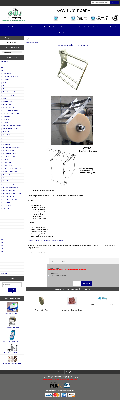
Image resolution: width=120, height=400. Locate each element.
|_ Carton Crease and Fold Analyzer (12, 92)
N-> (2, 242)
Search (12, 278)
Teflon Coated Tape (41, 310)
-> (2, 70)
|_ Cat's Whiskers (6, 101)
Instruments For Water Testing (12, 336)
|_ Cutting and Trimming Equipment (11, 193)
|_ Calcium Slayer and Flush (9, 76)
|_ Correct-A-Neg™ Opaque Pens (11, 168)
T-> (2, 261)
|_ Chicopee (4, 122)
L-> (2, 236)
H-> (2, 224)
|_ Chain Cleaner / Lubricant (9, 110)
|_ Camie (4, 86)
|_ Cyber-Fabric (5, 208)
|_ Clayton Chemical (7, 132)
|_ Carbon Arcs (5, 89)
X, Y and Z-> (4, 273)
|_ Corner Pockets (6, 165)
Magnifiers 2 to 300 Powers (12, 349)
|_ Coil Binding (5, 144)
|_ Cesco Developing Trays (9, 107)
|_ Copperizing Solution (8, 156)
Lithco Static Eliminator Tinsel (72, 310)
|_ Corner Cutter (6, 162)
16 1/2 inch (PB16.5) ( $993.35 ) (58, 275)
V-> (2, 267)
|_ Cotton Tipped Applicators (9, 187)
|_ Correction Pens (6, 175)
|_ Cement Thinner (6, 104)
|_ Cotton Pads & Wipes (8, 184)
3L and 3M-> (4, 61)
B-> (2, 67)
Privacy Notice (70, 372)
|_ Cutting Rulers (6, 202)
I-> (1, 227)
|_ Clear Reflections (7, 138)
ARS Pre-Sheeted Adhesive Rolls (102, 305)
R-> (2, 254)
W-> (2, 270)
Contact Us (79, 372)
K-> (2, 233)
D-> (2, 211)
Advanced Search (12, 293)
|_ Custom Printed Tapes (8, 190)
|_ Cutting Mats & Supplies (9, 199)
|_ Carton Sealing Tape (8, 95)
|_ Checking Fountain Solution (10, 113)
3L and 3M (11, 27)
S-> (2, 258)
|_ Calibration (5, 79)
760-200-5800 (103, 17)
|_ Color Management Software (10, 147)
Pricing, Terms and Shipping (55, 372)
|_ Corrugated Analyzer (8, 178)
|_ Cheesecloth (5, 116)
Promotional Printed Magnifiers (12, 359)
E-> (2, 215)
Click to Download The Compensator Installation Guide (45, 240)
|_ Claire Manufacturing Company (11, 125)
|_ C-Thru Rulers (6, 73)
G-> (2, 221)
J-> (1, 230)
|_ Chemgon (5, 119)
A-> (2, 64)
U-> (2, 264)
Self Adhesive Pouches (12, 308)
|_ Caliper (4, 83)
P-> (2, 248)
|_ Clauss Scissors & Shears (9, 129)
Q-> (2, 251)
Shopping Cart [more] (12, 38)
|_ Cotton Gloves (6, 181)
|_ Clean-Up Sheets (7, 135)
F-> (2, 218)
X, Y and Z (62, 32)
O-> (2, 245)
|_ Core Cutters (5, 159)
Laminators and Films (12, 322)
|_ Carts (3, 98)
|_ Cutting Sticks (6, 205)
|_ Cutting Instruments (7, 196)
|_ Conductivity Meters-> (8, 153)
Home (3, 3)
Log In (10, 3)
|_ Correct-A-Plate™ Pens (9, 171)
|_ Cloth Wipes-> (6, 141)
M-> (2, 239)
